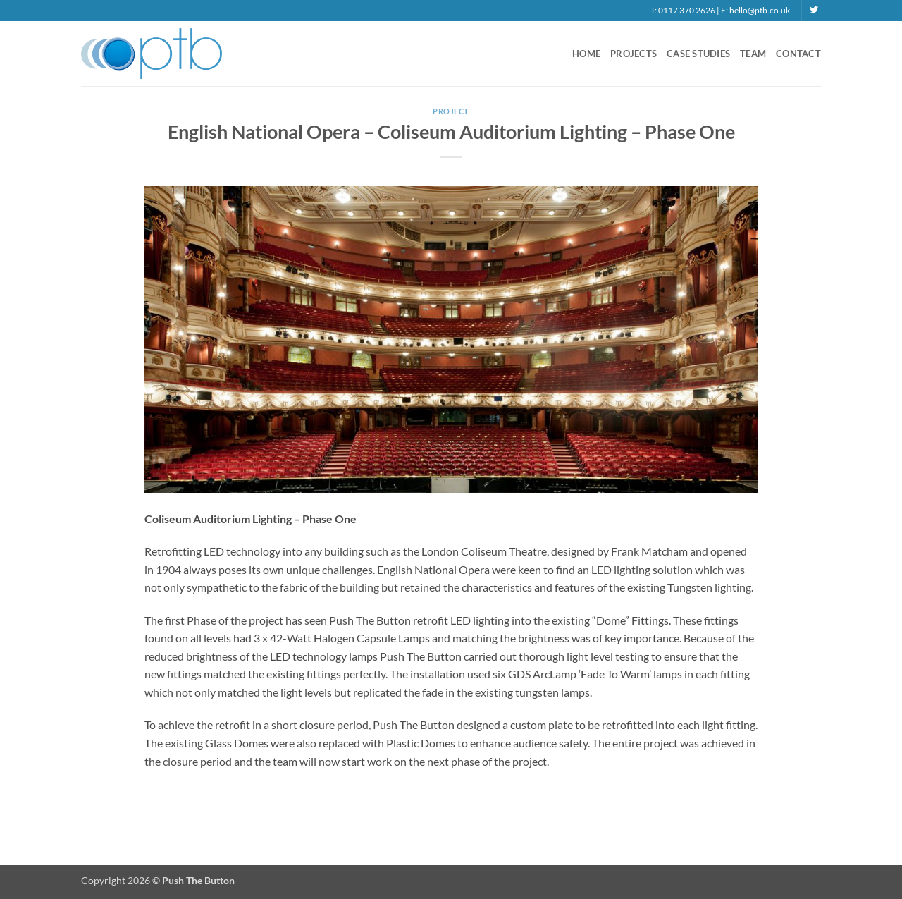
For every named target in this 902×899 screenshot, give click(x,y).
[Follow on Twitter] (814, 11)
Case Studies (698, 53)
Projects (633, 53)
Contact (798, 53)
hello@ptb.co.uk (759, 10)
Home (586, 53)
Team (753, 53)
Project (451, 111)
